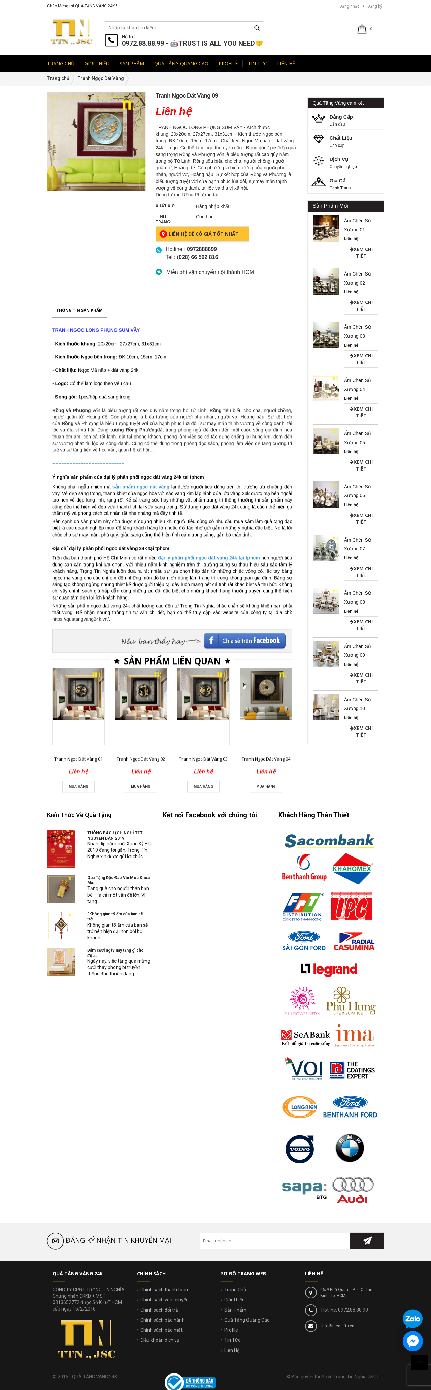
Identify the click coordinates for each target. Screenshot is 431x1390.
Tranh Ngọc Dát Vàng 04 (266, 1193)
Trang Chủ (235, 1289)
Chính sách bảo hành (162, 1320)
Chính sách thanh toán (164, 1289)
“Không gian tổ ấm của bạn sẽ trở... (115, 917)
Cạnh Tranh (348, 183)
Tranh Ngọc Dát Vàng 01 (78, 1193)
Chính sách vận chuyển (164, 1299)
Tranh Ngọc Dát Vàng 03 (203, 1193)
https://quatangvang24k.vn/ (80, 1053)
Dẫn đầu (348, 119)
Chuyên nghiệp (348, 162)
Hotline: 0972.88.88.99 (344, 1310)
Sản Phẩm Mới (331, 206)
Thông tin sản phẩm (79, 744)
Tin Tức (232, 1340)
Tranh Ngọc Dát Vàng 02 (141, 1193)
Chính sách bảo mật (161, 1330)
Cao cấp (348, 141)
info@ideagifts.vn (337, 1326)
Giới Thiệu (234, 1299)
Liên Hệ (231, 1350)
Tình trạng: (163, 219)
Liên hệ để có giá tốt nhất (199, 234)
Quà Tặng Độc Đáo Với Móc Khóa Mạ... (118, 880)
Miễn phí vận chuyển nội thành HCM (210, 272)
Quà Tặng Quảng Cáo (247, 1320)
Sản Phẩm (235, 1310)
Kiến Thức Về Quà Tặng (79, 814)
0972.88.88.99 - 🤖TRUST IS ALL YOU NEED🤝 (192, 43)
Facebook (245, 1072)
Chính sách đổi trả (159, 1310)
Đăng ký (374, 6)
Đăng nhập (349, 6)
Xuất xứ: (165, 206)
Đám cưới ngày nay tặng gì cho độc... (115, 953)
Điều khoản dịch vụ (159, 1340)
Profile (231, 1330)
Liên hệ (351, 238)
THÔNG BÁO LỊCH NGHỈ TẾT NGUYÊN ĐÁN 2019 (115, 835)
